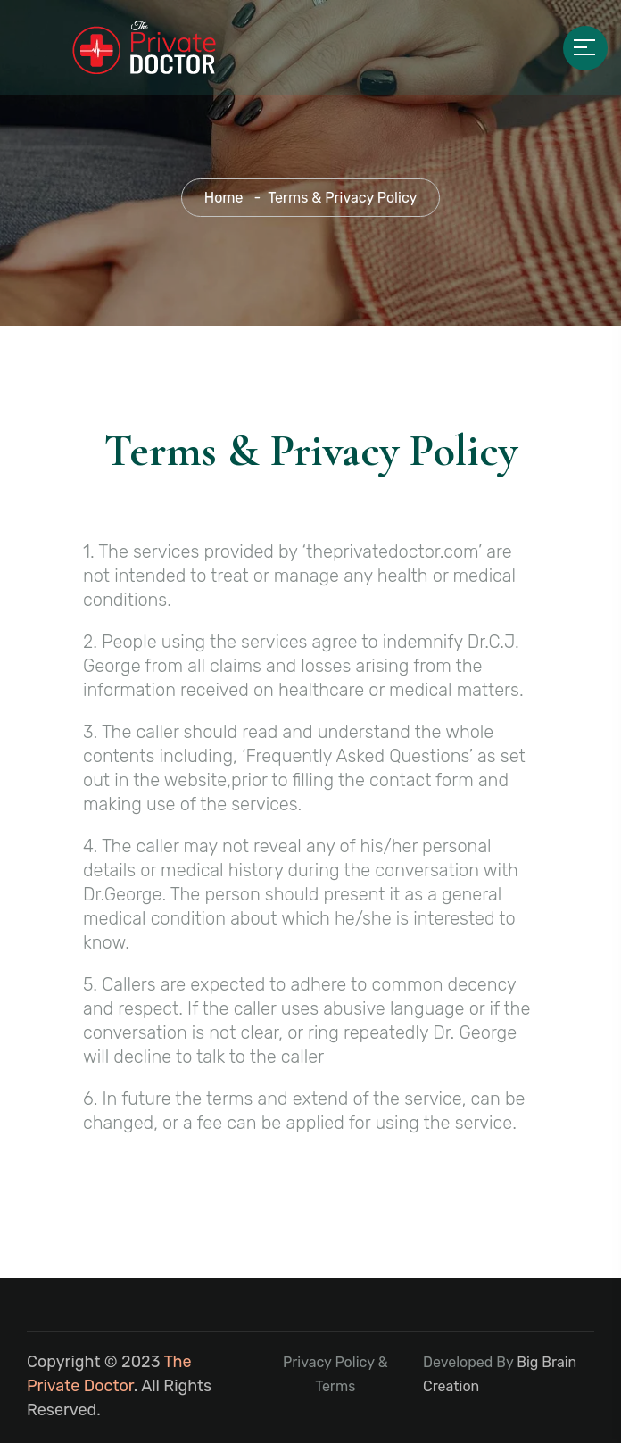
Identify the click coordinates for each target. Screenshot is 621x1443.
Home (224, 197)
